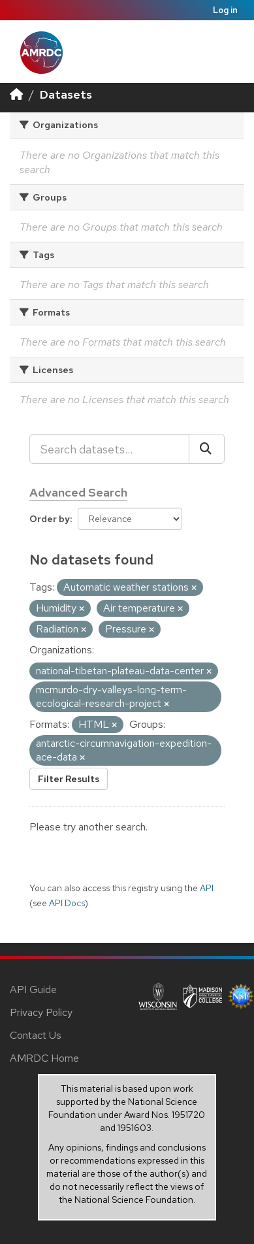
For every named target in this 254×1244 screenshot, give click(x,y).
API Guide (33, 989)
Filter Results (68, 779)
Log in (225, 10)
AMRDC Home (44, 1058)
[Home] (16, 94)
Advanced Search (78, 492)
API (207, 888)
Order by (49, 519)
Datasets (66, 94)
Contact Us (35, 1035)
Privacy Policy (41, 1012)
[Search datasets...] (109, 449)
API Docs (67, 903)
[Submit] (207, 449)
